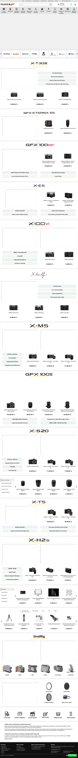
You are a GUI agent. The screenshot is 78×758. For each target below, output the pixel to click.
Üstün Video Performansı (6, 486)
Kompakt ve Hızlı (4, 489)
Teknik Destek (43, 1)
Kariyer (3, 751)
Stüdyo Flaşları (4, 592)
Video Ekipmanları (25, 610)
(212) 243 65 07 (54, 752)
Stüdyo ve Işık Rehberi (21, 750)
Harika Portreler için (5, 480)
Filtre (49, 610)
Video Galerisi (28, 1)
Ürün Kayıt (19, 746)
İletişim (56, 1)
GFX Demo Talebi (20, 747)
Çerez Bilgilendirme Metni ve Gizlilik (38, 746)
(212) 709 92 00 (67, 752)
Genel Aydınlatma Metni (36, 747)
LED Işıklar (3, 589)
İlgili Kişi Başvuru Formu (36, 749)
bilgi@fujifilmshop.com (56, 749)
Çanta (43, 610)
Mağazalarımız (50, 1)
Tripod (55, 610)
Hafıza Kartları (35, 610)
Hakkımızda (4, 746)
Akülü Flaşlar (3, 595)
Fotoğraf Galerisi (36, 1)
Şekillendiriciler (4, 598)
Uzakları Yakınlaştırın (5, 492)
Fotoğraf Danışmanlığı (21, 749)
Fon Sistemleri (4, 601)
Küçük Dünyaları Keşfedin (6, 483)
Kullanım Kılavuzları (5, 750)
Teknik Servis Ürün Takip (6, 749)
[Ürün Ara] (34, 4)
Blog (23, 1)
